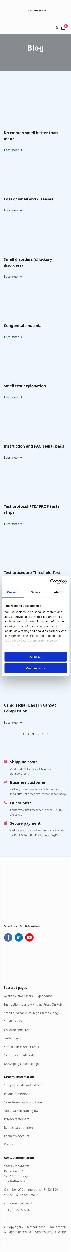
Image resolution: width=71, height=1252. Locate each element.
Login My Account (16, 1136)
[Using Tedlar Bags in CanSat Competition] (35, 680)
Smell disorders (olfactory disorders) (28, 262)
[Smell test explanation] (35, 361)
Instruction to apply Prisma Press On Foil (33, 1004)
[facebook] (8, 937)
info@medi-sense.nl (18, 1203)
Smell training (14, 1021)
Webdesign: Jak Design (50, 1232)
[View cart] (63, 28)
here (44, 769)
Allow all (35, 656)
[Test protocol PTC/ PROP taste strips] (35, 481)
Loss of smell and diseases (28, 199)
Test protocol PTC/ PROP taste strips (32, 509)
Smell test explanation (25, 385)
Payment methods (17, 1094)
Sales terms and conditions (23, 1102)
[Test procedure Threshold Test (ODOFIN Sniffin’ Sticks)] (35, 548)
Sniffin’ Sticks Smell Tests (21, 1047)
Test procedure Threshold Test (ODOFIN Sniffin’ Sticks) (32, 575)
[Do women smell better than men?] (35, 108)
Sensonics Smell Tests (19, 1055)
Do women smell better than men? (31, 135)
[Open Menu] (51, 28)
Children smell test (17, 1030)
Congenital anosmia (22, 325)
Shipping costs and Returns (23, 1085)
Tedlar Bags (12, 1038)
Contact (9, 1144)
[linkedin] (19, 937)
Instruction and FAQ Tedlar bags (34, 446)
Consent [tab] (13, 592)
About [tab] (58, 592)
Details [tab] (35, 592)
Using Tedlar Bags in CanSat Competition (30, 708)
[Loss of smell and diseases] (35, 174)
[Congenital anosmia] (35, 301)
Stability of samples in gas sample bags (32, 1013)
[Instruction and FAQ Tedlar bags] (35, 421)
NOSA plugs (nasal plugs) (22, 1064)
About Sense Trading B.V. (21, 1111)
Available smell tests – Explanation (28, 996)
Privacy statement (16, 1119)
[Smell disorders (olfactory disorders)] (35, 234)
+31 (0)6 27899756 (17, 1210)
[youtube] (29, 937)
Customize (35, 668)
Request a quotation (18, 1128)
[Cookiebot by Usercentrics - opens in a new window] (50, 581)
